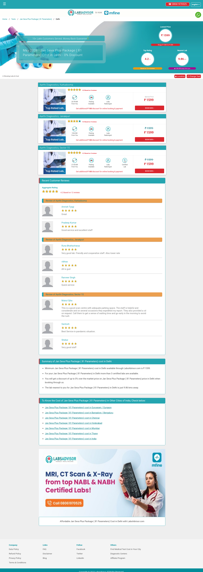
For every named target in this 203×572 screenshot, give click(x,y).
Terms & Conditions (17, 562)
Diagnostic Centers (118, 554)
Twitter (80, 554)
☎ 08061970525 (177, 4)
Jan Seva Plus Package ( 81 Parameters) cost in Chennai (72, 418)
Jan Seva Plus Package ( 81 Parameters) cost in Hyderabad (73, 423)
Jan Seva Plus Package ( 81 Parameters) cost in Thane (71, 433)
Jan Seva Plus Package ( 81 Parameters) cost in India (70, 438)
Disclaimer (47, 554)
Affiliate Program (117, 558)
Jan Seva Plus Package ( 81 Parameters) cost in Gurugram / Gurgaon (78, 407)
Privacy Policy (15, 558)
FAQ (44, 549)
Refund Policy (15, 554)
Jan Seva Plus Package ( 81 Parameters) (36, 19)
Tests (13, 19)
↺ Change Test (193, 76)
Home (4, 19)
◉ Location (180, 76)
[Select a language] (196, 4)
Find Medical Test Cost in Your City (125, 549)
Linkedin (80, 558)
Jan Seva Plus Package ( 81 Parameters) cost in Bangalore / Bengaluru (79, 412)
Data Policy (14, 549)
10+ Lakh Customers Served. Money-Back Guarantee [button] (60, 38)
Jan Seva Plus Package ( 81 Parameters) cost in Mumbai (72, 428)
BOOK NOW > (149, 108)
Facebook (81, 549)
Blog (45, 558)
